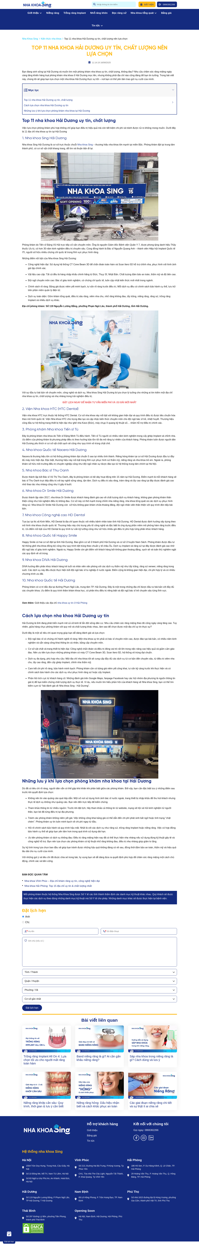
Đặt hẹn (147, 4)
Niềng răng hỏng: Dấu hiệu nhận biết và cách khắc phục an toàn (98, 1104)
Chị (27, 922)
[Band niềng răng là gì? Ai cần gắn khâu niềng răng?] (99, 1039)
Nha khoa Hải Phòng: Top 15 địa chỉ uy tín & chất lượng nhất (58, 886)
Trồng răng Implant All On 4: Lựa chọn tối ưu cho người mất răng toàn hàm (45, 1060)
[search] (114, 4)
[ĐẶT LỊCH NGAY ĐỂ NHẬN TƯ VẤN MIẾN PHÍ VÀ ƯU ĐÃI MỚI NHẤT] (99, 402)
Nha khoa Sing (85, 144)
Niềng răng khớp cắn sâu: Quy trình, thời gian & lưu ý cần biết (44, 1104)
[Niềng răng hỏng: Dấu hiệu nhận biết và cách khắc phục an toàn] (99, 1085)
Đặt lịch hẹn (32, 1008)
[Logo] (47, 1129)
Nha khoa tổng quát (144, 13)
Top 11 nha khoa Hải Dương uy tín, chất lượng (48, 100)
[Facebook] (136, 1140)
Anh (27, 916)
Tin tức (97, 25)
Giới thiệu (34, 13)
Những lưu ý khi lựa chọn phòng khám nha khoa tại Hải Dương (57, 111)
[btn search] (94, 4)
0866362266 (167, 4)
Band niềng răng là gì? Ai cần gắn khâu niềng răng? (99, 1058)
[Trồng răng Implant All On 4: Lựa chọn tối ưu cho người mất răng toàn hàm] (46, 1039)
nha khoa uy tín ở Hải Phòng (72, 603)
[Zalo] (151, 1140)
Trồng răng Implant (74, 13)
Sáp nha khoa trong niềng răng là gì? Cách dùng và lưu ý (151, 1058)
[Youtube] (144, 1140)
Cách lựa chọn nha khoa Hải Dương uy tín (46, 105)
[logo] (37, 4)
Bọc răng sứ (119, 13)
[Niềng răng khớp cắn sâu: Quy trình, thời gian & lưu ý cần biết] (46, 1085)
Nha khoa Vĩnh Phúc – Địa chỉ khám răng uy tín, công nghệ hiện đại (62, 881)
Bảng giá (166, 13)
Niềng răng (52, 13)
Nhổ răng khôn (99, 13)
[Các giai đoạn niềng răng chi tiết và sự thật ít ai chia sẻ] (152, 1085)
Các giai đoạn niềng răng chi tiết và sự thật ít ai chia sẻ (151, 1104)
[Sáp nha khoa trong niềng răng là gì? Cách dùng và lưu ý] (152, 1039)
